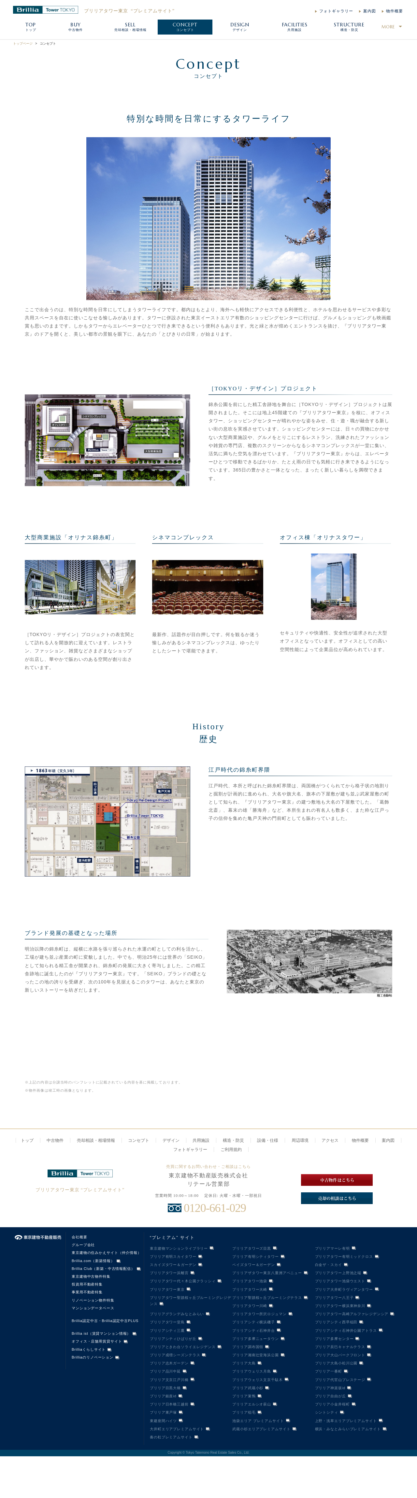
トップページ (23, 43)
